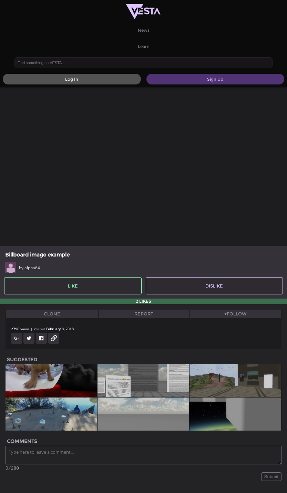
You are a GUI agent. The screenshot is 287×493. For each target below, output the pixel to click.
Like (73, 286)
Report (143, 313)
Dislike (214, 286)
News (144, 30)
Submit (271, 477)
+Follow (235, 313)
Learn (144, 46)
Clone (52, 313)
